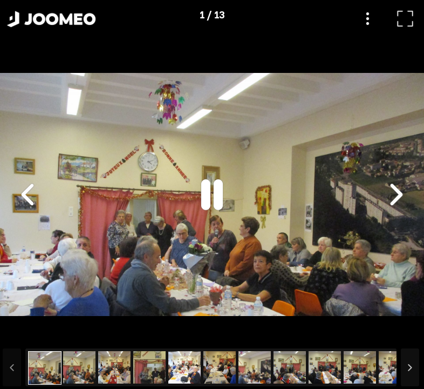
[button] (28, 333)
